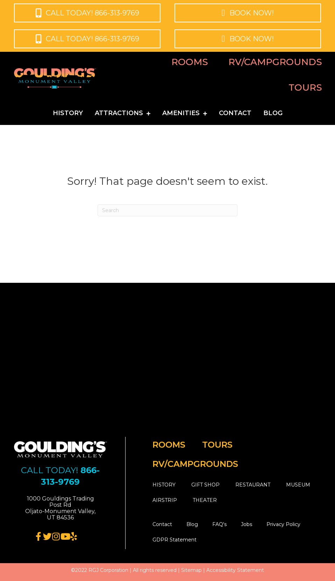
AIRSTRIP (164, 500)
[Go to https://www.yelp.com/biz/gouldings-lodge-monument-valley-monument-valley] (73, 536)
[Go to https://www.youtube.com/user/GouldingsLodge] (64, 536)
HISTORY (164, 485)
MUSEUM (298, 485)
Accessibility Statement (235, 570)
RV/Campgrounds (275, 62)
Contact (162, 524)
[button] (87, 13)
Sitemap (191, 570)
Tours (305, 87)
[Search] (167, 210)
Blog (192, 524)
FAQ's (219, 524)
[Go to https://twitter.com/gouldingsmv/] (47, 536)
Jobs (246, 524)
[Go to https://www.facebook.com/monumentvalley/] (38, 536)
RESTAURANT (252, 485)
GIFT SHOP (205, 485)
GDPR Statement (174, 540)
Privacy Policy (283, 524)
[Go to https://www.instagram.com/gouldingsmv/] (56, 536)
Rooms (189, 62)
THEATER (205, 500)
